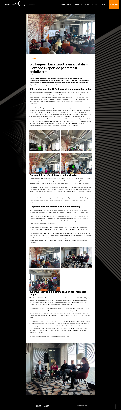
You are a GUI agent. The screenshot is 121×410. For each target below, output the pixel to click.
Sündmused (78, 4)
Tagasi (34, 58)
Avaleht (63, 4)
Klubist (69, 4)
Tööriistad (94, 4)
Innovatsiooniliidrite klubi (29, 5)
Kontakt (103, 4)
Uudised (87, 4)
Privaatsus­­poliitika (82, 405)
